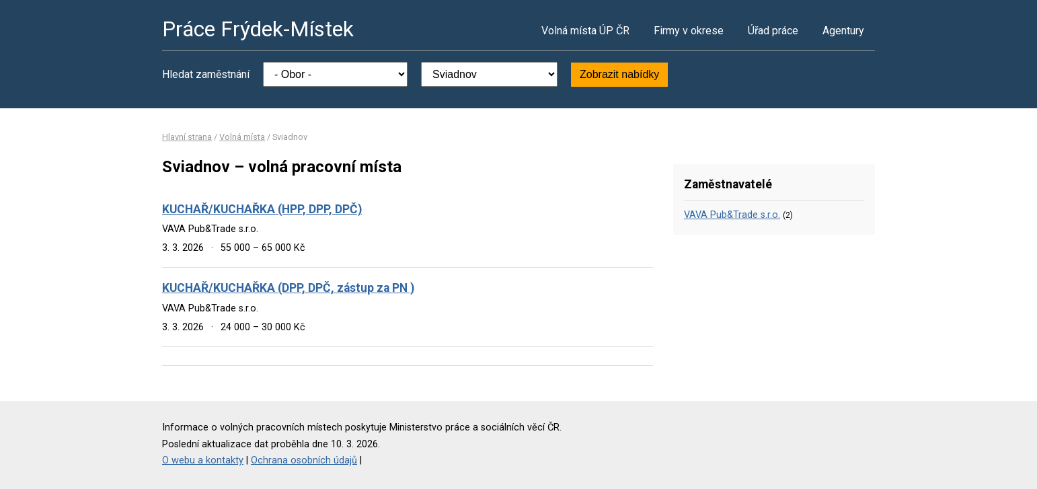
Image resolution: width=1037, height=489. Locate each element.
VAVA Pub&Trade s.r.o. (732, 215)
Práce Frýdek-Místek (258, 29)
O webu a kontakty (202, 460)
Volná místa (242, 137)
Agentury (843, 30)
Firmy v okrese (689, 30)
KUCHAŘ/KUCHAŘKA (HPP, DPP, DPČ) (262, 209)
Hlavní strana (187, 137)
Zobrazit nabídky (619, 74)
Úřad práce (773, 30)
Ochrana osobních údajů (304, 460)
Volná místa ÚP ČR (585, 30)
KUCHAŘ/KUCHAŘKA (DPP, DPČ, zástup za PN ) (288, 288)
